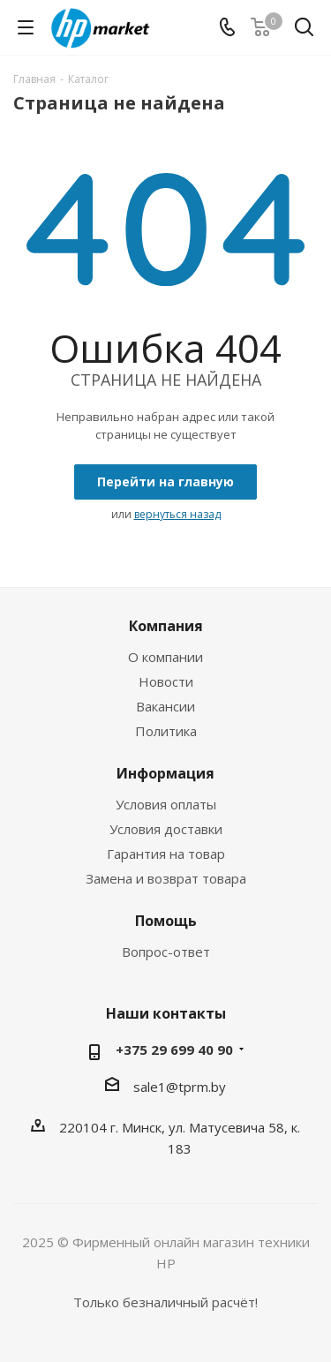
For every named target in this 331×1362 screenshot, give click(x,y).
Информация (165, 773)
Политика (166, 731)
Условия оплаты (166, 804)
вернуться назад (177, 514)
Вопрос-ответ (166, 951)
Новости (166, 681)
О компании (165, 657)
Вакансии (165, 706)
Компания (166, 626)
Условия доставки (165, 829)
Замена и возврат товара (166, 878)
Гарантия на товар (166, 853)
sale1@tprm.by (179, 1086)
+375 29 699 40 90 (174, 1049)
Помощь (166, 920)
